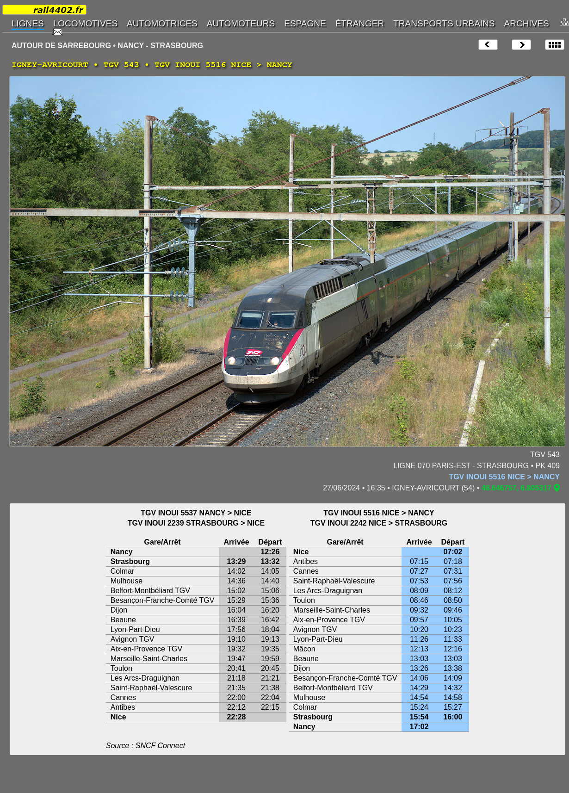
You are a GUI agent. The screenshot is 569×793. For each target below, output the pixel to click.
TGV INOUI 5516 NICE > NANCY (504, 477)
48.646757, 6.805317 (516, 488)
